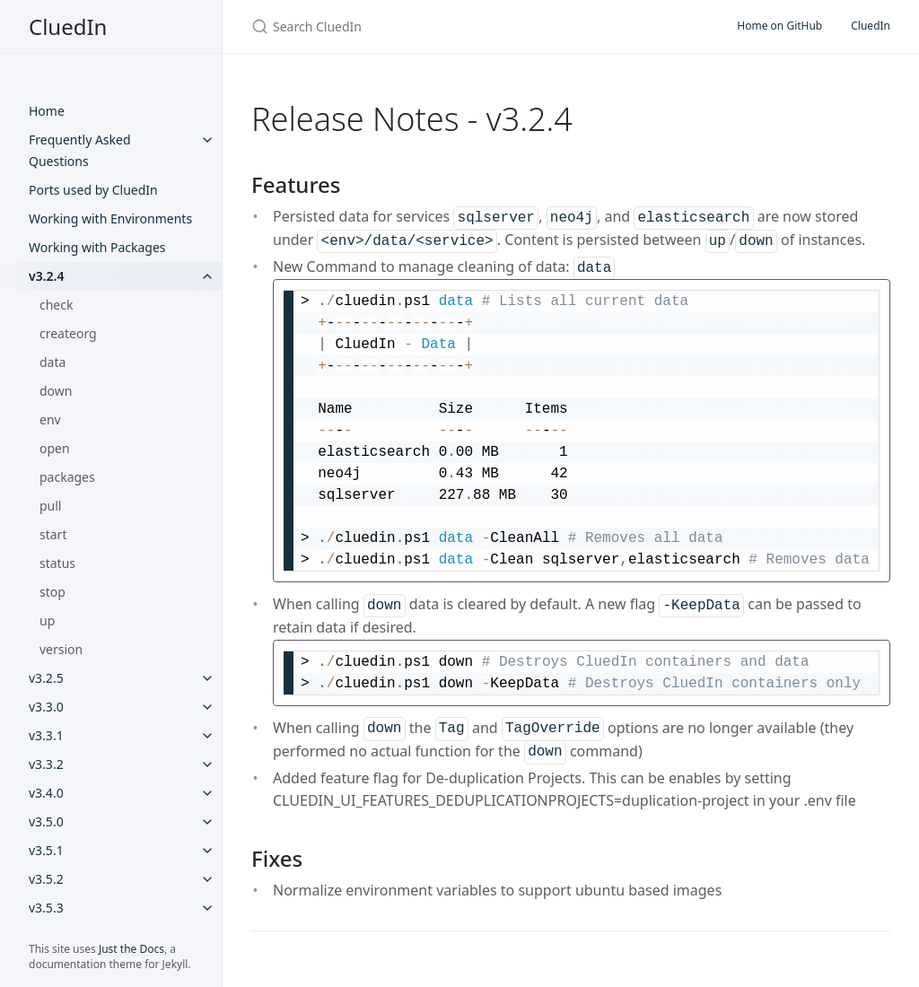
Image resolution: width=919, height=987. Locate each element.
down (55, 390)
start (52, 534)
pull (50, 505)
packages (67, 476)
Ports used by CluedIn (93, 189)
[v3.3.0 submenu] (207, 707)
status (57, 563)
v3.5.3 (46, 907)
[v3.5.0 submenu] (207, 822)
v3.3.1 (46, 735)
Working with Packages (97, 247)
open (54, 448)
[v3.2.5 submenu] (207, 678)
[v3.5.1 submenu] (207, 850)
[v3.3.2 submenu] (207, 764)
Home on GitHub (779, 25)
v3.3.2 (46, 764)
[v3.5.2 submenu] (207, 879)
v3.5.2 (46, 878)
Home (47, 110)
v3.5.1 (46, 850)
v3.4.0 (46, 792)
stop (52, 591)
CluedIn (68, 26)
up (47, 620)
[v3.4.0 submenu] (207, 793)
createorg (68, 333)
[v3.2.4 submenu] (207, 276)
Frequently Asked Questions (80, 150)
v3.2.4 (46, 275)
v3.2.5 (46, 677)
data (52, 362)
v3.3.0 (46, 706)
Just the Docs (131, 948)
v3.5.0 (46, 821)
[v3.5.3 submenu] (207, 908)
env (50, 419)
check (56, 304)
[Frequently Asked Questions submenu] (207, 140)
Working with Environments (110, 218)
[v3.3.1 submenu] (207, 735)
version (61, 649)
